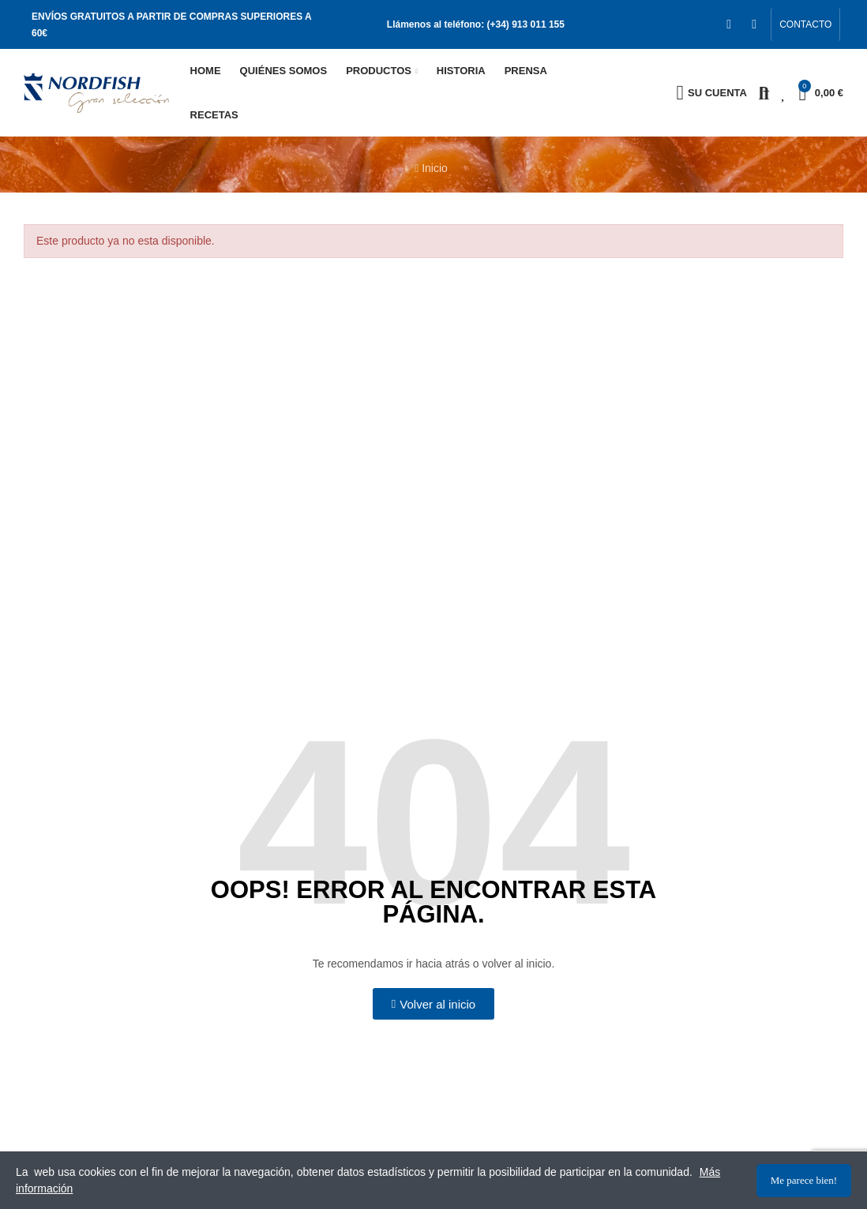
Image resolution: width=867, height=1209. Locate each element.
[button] (805, 24)
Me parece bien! (804, 1180)
